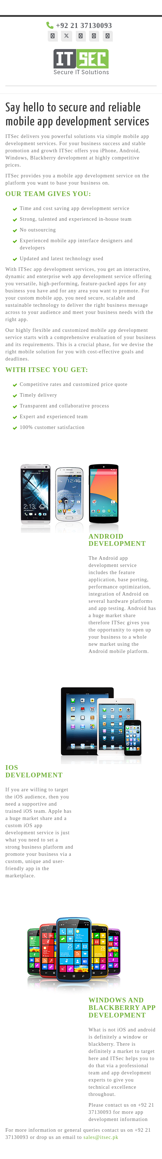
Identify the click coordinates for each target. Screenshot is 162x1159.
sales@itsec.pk (100, 1137)
